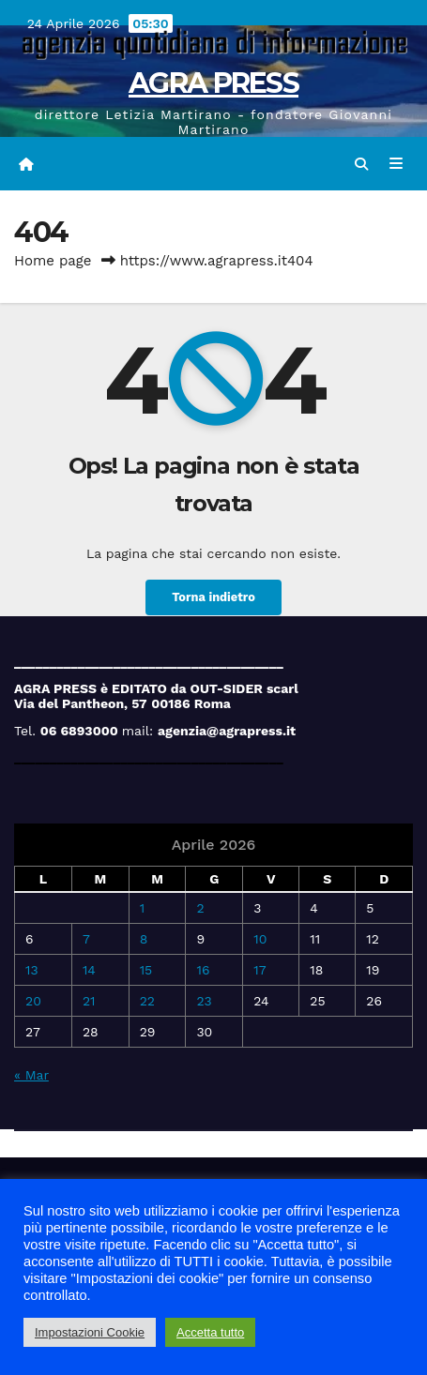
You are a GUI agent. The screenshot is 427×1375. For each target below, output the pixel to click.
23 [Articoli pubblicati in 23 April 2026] (203, 1000)
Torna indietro (213, 597)
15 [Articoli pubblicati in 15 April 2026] (146, 969)
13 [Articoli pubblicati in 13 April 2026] (31, 969)
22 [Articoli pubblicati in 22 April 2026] (147, 1000)
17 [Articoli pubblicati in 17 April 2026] (259, 969)
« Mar (31, 1074)
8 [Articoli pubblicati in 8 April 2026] (144, 938)
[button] (361, 164)
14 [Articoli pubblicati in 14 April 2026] (89, 969)
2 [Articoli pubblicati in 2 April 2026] (200, 907)
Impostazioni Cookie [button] (90, 1332)
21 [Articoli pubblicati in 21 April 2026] (89, 1000)
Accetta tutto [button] (210, 1332)
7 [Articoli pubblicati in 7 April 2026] (86, 938)
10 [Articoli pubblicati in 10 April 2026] (260, 938)
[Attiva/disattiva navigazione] (396, 164)
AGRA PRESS (213, 83)
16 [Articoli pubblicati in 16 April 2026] (202, 969)
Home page (53, 260)
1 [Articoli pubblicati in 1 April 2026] (142, 907)
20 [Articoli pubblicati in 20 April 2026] (33, 1000)
